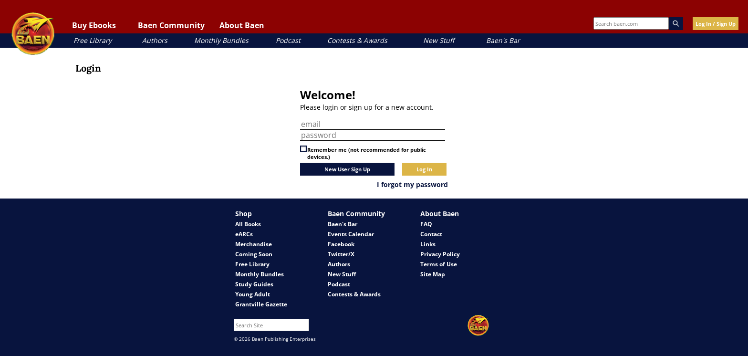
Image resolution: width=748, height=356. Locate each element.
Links (428, 244)
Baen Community (171, 25)
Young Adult (252, 294)
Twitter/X (341, 254)
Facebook (341, 244)
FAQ (426, 224)
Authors (154, 40)
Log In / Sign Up (716, 23)
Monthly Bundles (221, 40)
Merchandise (253, 244)
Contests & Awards (357, 40)
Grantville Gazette (261, 304)
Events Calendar (351, 234)
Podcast (288, 40)
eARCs (244, 234)
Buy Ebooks (94, 25)
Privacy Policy (440, 254)
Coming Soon (253, 254)
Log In (424, 169)
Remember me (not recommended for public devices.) (366, 153)
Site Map (432, 274)
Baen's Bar (503, 40)
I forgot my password (412, 184)
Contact (431, 234)
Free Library (92, 40)
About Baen (241, 25)
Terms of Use (438, 264)
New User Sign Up (347, 169)
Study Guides (254, 284)
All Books (248, 224)
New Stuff (438, 40)
